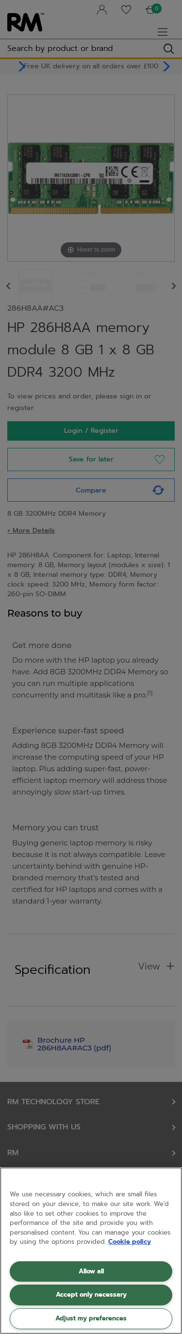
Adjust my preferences (91, 1318)
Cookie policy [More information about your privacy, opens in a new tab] (129, 1241)
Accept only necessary (91, 1294)
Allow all (91, 1271)
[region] (91, 1250)
